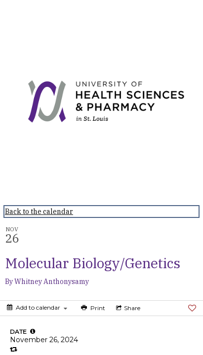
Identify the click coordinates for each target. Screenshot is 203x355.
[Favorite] (192, 308)
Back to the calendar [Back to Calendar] (39, 211)
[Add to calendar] (37, 307)
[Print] (92, 308)
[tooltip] (32, 331)
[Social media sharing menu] (127, 308)
